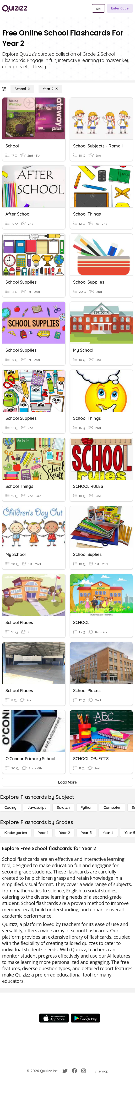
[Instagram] (83, 1071)
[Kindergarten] (15, 833)
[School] (22, 89)
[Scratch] (63, 807)
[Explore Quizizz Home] (14, 8)
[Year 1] (43, 833)
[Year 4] (108, 833)
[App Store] (54, 1018)
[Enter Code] (120, 8)
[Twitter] (65, 1071)
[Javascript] (36, 807)
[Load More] (67, 782)
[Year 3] (86, 833)
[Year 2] (50, 89)
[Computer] (112, 807)
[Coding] (10, 807)
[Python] (86, 807)
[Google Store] (85, 1018)
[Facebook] (74, 1071)
